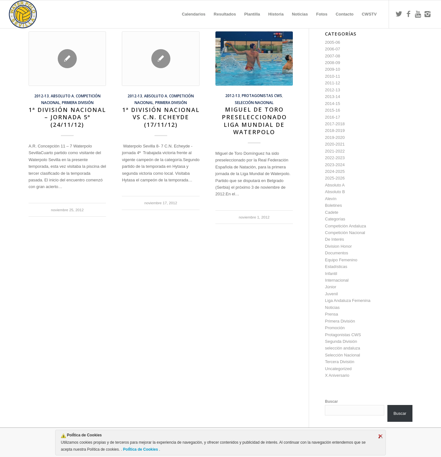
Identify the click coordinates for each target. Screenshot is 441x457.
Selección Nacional (254, 102)
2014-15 (332, 103)
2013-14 (332, 96)
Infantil (331, 273)
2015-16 (332, 110)
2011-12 (332, 83)
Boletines (333, 205)
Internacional (336, 280)
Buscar (331, 401)
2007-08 (332, 56)
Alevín (330, 198)
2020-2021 (335, 144)
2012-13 (41, 95)
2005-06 (332, 42)
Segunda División (341, 341)
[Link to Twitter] (399, 14)
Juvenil (331, 293)
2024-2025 (335, 171)
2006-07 (332, 49)
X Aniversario (337, 375)
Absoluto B (335, 191)
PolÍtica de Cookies (140, 449)
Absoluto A (62, 95)
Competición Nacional (345, 232)
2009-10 (332, 69)
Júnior (330, 286)
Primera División (78, 102)
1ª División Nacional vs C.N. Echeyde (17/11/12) (161, 117)
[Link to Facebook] (408, 14)
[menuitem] (193, 14)
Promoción (335, 327)
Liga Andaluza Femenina (347, 300)
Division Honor (338, 246)
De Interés (334, 239)
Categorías (335, 219)
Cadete (331, 212)
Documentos (336, 253)
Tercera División (339, 361)
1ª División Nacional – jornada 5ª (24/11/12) (67, 117)
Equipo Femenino (341, 260)
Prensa (331, 314)
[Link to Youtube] (418, 14)
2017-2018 (335, 123)
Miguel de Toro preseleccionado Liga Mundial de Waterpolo (254, 121)
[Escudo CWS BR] (23, 14)
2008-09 (332, 62)
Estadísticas (336, 266)
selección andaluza (342, 348)
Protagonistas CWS (262, 95)
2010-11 (332, 76)
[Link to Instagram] (427, 14)
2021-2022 (335, 151)
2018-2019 (335, 130)
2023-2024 (335, 164)
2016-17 (332, 117)
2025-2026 (335, 178)
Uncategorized (338, 368)
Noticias (332, 307)
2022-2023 (335, 157)
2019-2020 (335, 137)
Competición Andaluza (345, 226)
